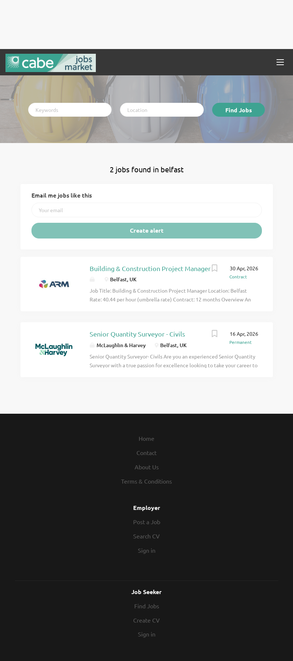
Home (146, 438)
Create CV (146, 620)
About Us (147, 466)
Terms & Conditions (146, 481)
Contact (146, 452)
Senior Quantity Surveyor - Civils (137, 334)
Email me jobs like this (61, 195)
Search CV (146, 536)
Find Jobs (238, 110)
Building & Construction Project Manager (150, 268)
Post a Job (146, 521)
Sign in (146, 550)
